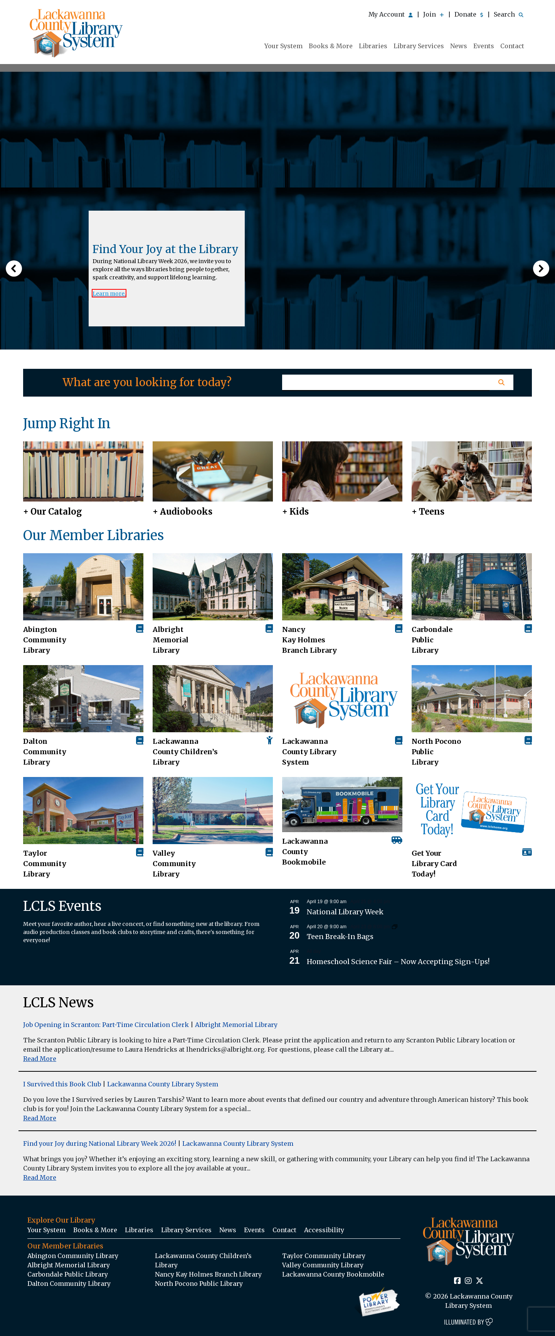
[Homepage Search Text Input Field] (385, 383)
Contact (512, 46)
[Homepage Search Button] (501, 382)
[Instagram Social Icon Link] (468, 1281)
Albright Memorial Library (170, 640)
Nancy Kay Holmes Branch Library (309, 640)
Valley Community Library (174, 863)
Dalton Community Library (44, 752)
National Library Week (345, 911)
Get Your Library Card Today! (434, 863)
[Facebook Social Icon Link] (457, 1281)
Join (433, 14)
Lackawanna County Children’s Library (185, 752)
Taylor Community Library (44, 863)
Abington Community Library (72, 1256)
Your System (283, 46)
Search (508, 14)
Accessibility (324, 1230)
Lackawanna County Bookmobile (305, 851)
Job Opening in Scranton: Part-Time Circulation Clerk (106, 1025)
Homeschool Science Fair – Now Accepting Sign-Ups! (398, 961)
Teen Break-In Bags (340, 936)
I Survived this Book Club (62, 1084)
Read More (39, 1058)
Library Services (419, 46)
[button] (14, 268)
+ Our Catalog (52, 511)
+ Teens (428, 511)
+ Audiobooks (182, 511)
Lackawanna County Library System (309, 752)
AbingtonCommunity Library (44, 640)
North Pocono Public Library (436, 752)
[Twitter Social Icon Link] (479, 1281)
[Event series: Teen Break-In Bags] (394, 926)
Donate (468, 14)
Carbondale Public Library (432, 640)
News (458, 46)
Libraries (373, 46)
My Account (390, 14)
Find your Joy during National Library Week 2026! (99, 1143)
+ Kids (295, 511)
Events (483, 46)
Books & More (331, 46)
